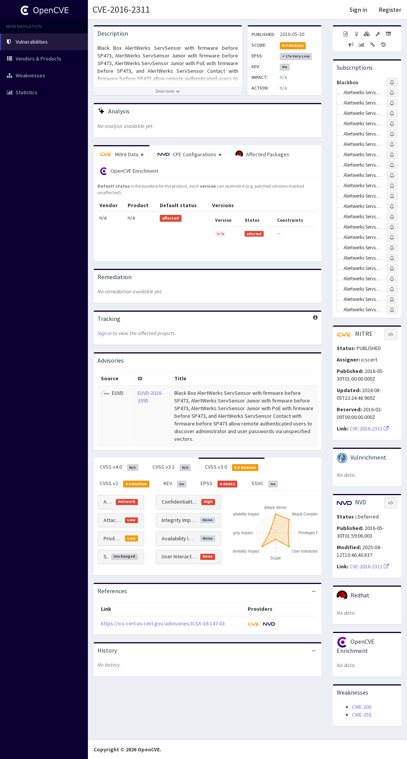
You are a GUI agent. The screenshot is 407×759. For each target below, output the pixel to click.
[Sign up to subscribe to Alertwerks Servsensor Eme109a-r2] (392, 113)
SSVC (264, 483)
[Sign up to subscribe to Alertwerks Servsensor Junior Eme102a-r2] (392, 227)
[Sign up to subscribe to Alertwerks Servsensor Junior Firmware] (392, 310)
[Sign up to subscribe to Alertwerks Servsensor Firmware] (392, 217)
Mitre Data (121, 154)
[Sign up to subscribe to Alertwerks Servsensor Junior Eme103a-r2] (392, 237)
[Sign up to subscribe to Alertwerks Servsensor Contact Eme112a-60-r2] (392, 165)
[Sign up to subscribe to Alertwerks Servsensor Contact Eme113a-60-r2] (392, 186)
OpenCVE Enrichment (129, 171)
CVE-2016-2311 (121, 9)
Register (390, 9)
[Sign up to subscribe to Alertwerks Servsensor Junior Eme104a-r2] (392, 248)
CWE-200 (361, 706)
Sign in (358, 9)
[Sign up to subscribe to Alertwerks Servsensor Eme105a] (392, 206)
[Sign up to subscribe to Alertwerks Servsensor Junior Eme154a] (392, 279)
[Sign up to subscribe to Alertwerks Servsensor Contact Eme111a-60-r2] (392, 144)
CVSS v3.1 (171, 467)
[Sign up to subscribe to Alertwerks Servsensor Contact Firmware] (392, 196)
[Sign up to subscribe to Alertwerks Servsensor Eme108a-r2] (392, 103)
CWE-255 (361, 714)
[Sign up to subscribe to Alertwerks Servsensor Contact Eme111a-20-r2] (392, 134)
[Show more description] (168, 91)
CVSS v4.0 (119, 467)
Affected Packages (262, 154)
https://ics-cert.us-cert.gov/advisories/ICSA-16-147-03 (163, 623)
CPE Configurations (189, 154)
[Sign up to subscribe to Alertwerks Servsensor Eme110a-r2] (392, 123)
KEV (175, 483)
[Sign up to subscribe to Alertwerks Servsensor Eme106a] (392, 92)
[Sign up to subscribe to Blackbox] (392, 82)
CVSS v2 (124, 483)
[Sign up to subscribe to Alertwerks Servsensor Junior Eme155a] (392, 289)
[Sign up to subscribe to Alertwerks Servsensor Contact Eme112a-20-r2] (392, 154)
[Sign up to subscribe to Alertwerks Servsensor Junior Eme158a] (392, 299)
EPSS (219, 483)
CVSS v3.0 (231, 467)
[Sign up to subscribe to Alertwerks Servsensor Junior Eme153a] (392, 268)
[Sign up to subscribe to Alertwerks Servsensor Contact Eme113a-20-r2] (392, 175)
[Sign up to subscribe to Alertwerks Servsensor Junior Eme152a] (392, 258)
